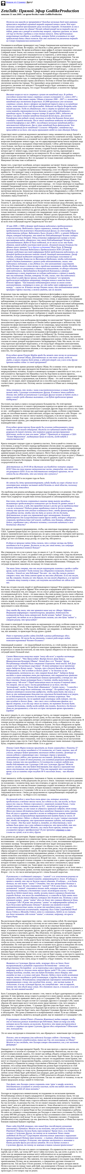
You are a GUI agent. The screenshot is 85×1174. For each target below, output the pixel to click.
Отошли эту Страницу (16, 2)
